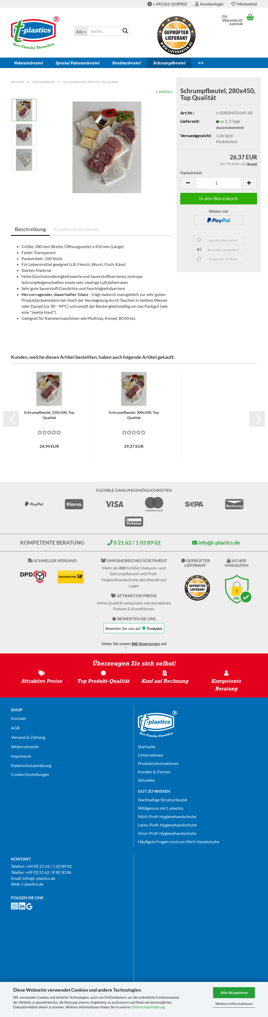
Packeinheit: (191, 172)
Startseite (146, 746)
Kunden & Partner (154, 771)
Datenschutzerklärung (148, 1007)
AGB (15, 727)
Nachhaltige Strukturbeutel (162, 799)
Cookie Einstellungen (30, 774)
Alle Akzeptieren (234, 992)
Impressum (21, 755)
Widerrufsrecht (25, 746)
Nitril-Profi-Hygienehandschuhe (167, 816)
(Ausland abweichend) (230, 127)
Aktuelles (146, 780)
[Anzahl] (218, 183)
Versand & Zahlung (28, 737)
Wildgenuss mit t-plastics (160, 808)
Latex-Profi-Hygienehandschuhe (167, 824)
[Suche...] (81, 31)
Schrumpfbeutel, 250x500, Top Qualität (49, 415)
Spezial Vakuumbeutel (77, 62)
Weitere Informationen (234, 1003)
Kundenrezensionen (76, 229)
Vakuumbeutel (28, 62)
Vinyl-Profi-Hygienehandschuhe (167, 833)
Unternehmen (150, 754)
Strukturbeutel (126, 62)
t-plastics (164, 91)
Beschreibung (30, 229)
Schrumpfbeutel (169, 62)
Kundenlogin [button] (209, 3)
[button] (188, 183)
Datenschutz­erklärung (31, 765)
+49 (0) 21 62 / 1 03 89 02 (49, 866)
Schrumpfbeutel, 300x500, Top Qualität (134, 415)
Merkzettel (244, 3)
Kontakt (18, 718)
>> (201, 62)
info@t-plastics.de (216, 542)
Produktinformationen (158, 763)
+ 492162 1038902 (167, 3)
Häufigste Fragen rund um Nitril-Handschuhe (178, 841)
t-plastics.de (32, 883)
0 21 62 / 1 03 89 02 (134, 542)
